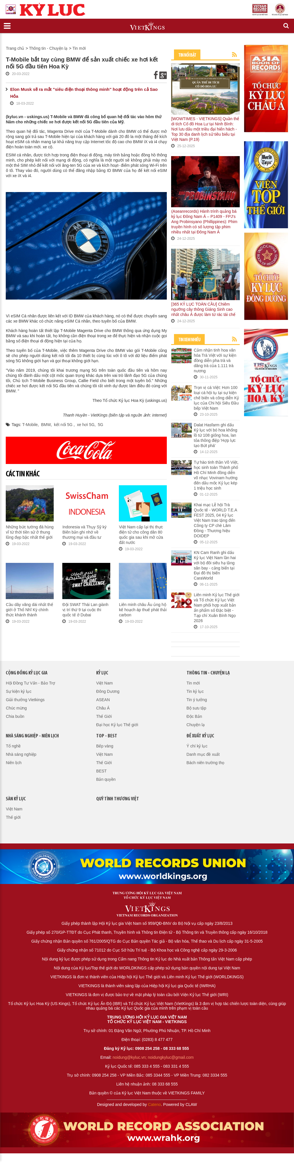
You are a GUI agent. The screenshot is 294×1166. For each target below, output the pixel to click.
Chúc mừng (16, 708)
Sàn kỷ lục (16, 799)
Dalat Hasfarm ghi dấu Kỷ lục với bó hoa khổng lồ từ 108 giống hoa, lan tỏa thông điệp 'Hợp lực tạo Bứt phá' (215, 435)
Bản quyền (105, 779)
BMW (46, 424)
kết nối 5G (64, 424)
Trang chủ (15, 48)
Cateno (154, 1104)
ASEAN (103, 699)
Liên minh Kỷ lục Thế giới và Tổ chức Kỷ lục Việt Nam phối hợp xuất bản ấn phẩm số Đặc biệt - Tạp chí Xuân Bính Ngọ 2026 (216, 607)
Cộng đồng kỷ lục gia (26, 673)
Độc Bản (194, 716)
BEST (101, 771)
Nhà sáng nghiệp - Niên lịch (32, 736)
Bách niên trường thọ (206, 762)
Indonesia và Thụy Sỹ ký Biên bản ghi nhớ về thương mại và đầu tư (84, 532)
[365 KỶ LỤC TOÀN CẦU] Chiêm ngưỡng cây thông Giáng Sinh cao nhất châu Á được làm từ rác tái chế (203, 309)
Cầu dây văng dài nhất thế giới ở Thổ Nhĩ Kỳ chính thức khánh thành (29, 609)
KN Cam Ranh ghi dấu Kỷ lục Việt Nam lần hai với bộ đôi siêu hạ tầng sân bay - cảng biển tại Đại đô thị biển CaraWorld (215, 565)
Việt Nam (104, 683)
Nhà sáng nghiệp (21, 754)
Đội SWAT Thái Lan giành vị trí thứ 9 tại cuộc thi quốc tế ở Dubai (85, 609)
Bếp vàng (104, 746)
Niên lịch (14, 762)
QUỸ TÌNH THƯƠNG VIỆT (117, 799)
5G (100, 424)
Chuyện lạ (196, 724)
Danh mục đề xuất (203, 754)
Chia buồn (15, 716)
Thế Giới (104, 716)
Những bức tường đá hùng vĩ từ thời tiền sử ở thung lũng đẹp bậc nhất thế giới (29, 532)
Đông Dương (107, 691)
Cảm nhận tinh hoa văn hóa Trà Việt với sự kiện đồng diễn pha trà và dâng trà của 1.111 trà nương (215, 360)
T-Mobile (30, 424)
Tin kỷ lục (195, 691)
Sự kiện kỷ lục (18, 691)
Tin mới (79, 48)
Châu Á (103, 708)
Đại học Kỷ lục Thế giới (117, 724)
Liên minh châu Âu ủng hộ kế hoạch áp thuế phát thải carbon (143, 609)
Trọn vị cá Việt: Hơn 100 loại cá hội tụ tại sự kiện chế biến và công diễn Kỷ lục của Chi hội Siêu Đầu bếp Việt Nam (216, 398)
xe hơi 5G (85, 424)
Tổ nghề (13, 746)
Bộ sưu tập (196, 708)
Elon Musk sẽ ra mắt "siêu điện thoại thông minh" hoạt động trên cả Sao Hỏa (84, 93)
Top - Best (106, 736)
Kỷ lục (102, 673)
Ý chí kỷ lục (197, 746)
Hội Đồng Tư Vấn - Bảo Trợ (30, 683)
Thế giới (13, 817)
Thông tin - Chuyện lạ (48, 48)
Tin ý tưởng (197, 699)
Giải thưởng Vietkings (25, 699)
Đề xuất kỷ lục (200, 736)
